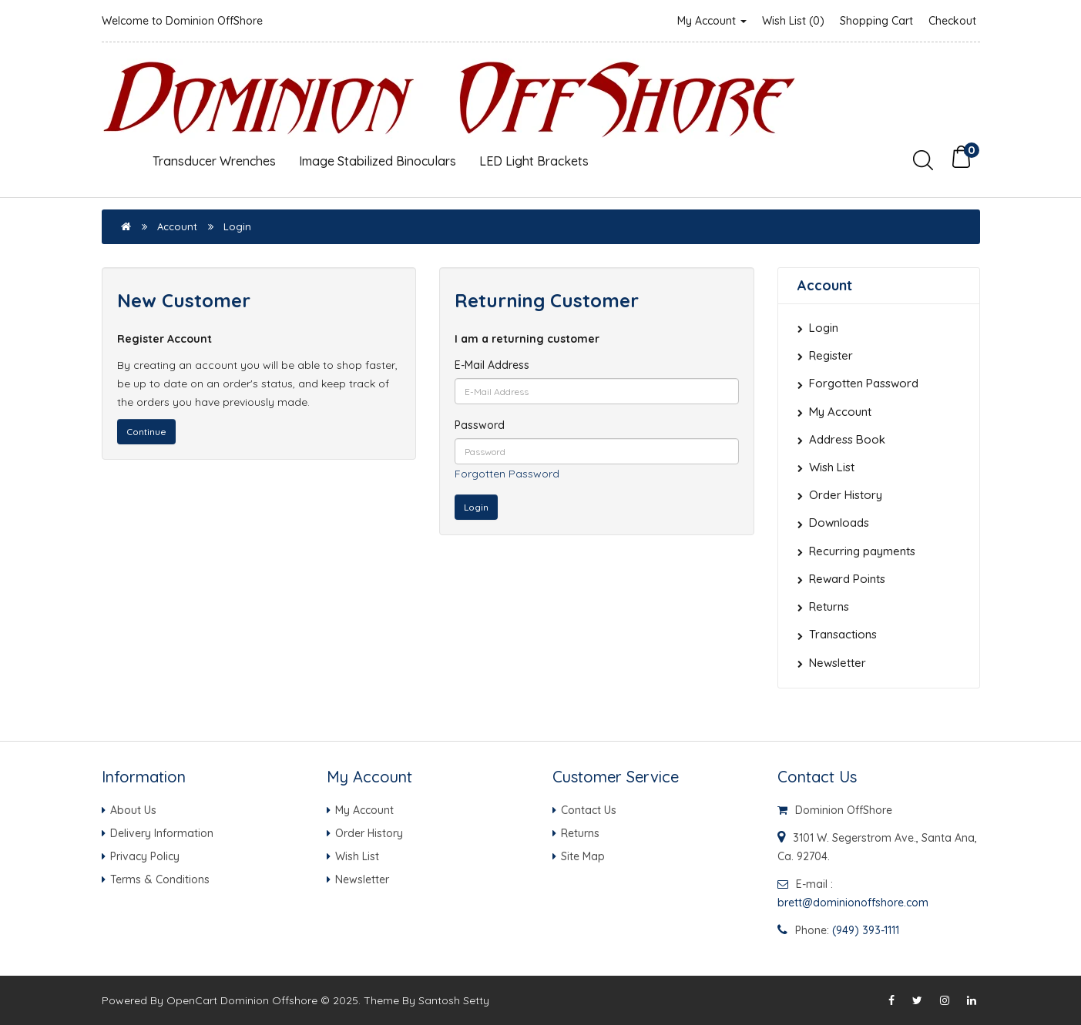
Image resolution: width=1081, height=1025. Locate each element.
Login (237, 226)
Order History (845, 494)
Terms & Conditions (160, 879)
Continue (146, 431)
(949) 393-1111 (865, 930)
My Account (712, 21)
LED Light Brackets (534, 161)
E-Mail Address (492, 365)
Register (831, 355)
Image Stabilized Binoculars (377, 161)
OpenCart (191, 1000)
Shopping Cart (876, 21)
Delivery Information (161, 833)
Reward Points (847, 578)
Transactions (843, 634)
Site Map (583, 856)
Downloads (839, 522)
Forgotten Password (507, 474)
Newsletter (837, 662)
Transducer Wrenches (214, 161)
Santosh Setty (453, 1000)
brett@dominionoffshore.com (852, 902)
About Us (133, 810)
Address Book (847, 439)
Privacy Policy (145, 856)
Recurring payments (862, 551)
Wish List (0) (793, 21)
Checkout (952, 21)
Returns (829, 606)
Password (480, 425)
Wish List (831, 467)
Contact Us (588, 810)
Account (177, 226)
